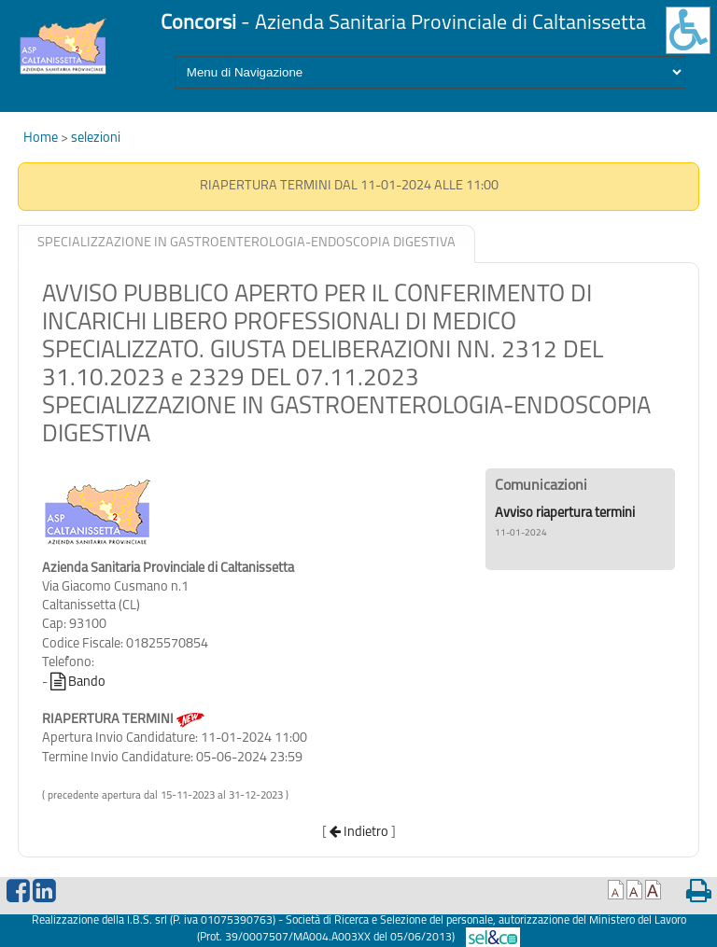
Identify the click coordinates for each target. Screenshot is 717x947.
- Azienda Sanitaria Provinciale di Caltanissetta (403, 24)
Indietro (359, 833)
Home (42, 139)
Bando (77, 682)
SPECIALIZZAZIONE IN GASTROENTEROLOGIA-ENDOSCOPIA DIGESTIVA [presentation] (246, 243)
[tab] (246, 244)
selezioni (95, 139)
